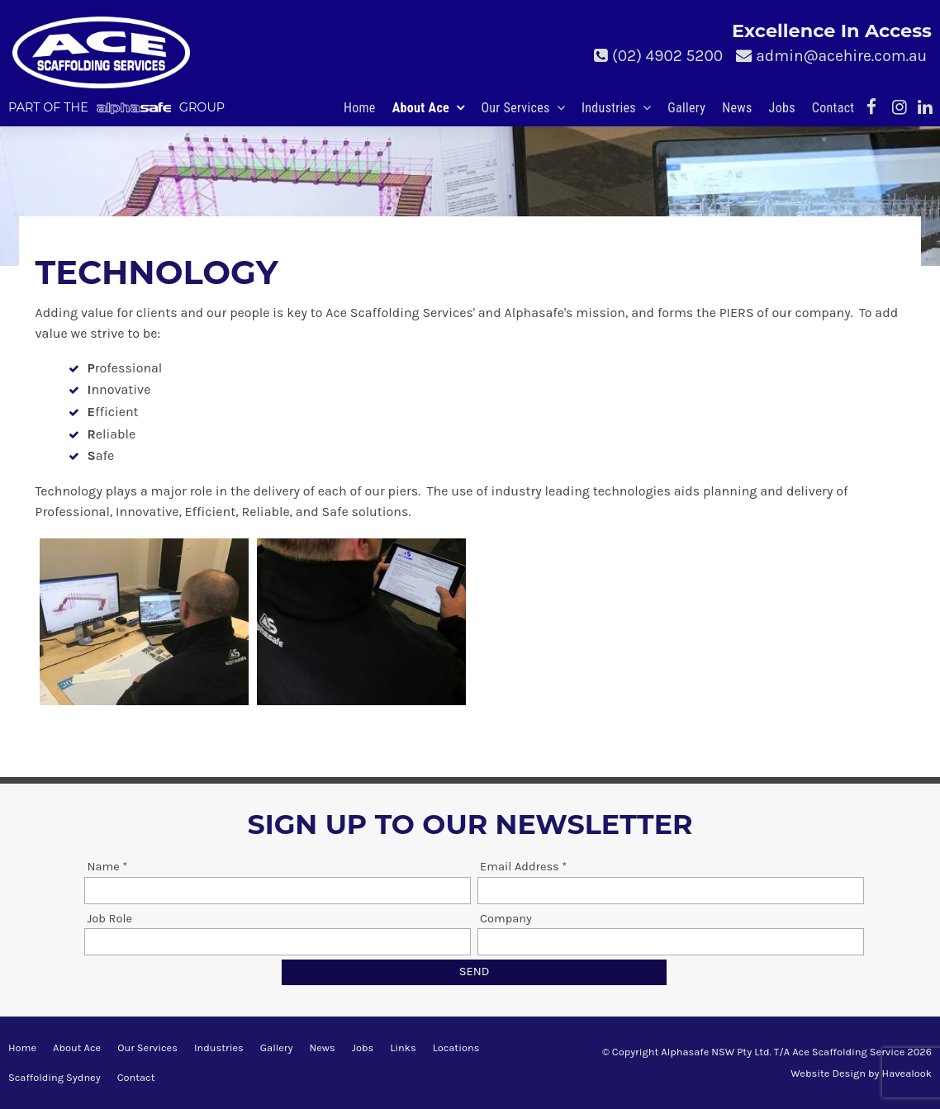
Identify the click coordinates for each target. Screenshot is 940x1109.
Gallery (686, 108)
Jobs (782, 108)
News (737, 108)
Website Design (828, 1073)
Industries (609, 108)
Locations (456, 1047)
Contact (833, 108)
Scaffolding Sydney (54, 1077)
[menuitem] (22, 1048)
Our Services (515, 108)
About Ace (420, 108)
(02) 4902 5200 (667, 55)
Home (360, 108)
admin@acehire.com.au (841, 55)
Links (402, 1047)
